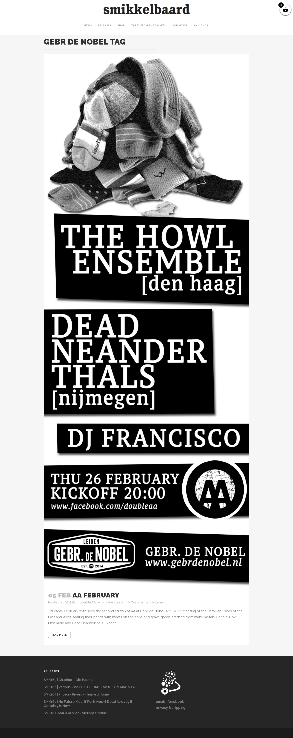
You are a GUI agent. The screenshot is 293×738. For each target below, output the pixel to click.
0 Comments (138, 602)
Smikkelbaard (113, 602)
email (160, 702)
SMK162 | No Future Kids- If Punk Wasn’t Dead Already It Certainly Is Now (88, 704)
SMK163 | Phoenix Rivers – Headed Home (76, 694)
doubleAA (87, 602)
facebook (176, 702)
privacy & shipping (170, 708)
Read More (59, 635)
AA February (96, 595)
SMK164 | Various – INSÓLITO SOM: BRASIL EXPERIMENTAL (90, 687)
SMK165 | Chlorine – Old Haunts (68, 680)
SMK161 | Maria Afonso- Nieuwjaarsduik (75, 713)
